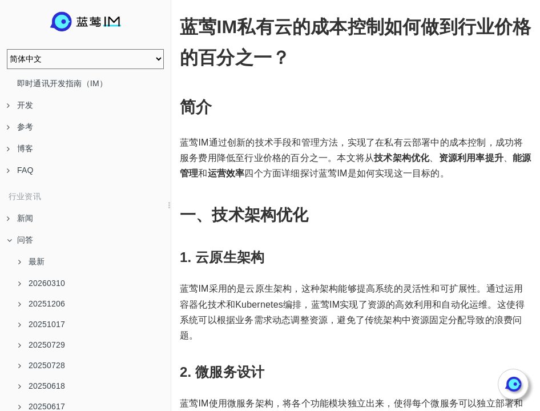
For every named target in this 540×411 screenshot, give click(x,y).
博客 (20, 148)
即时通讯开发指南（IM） (62, 83)
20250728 (41, 365)
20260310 (41, 283)
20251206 (41, 303)
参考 (20, 126)
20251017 (41, 324)
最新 (31, 261)
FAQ (20, 170)
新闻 (20, 218)
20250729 (41, 344)
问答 (20, 239)
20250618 (41, 385)
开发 (20, 105)
